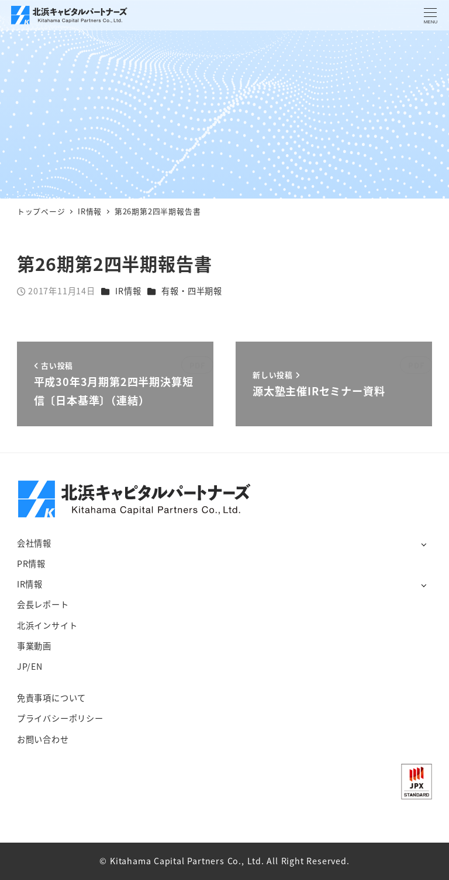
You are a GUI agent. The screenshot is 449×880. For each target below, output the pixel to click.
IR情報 (128, 291)
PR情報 (31, 563)
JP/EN (30, 666)
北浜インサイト (47, 625)
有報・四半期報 (191, 291)
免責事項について (51, 698)
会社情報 (34, 543)
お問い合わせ (43, 739)
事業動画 (34, 646)
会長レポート (43, 604)
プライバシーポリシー (60, 718)
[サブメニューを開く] (423, 543)
